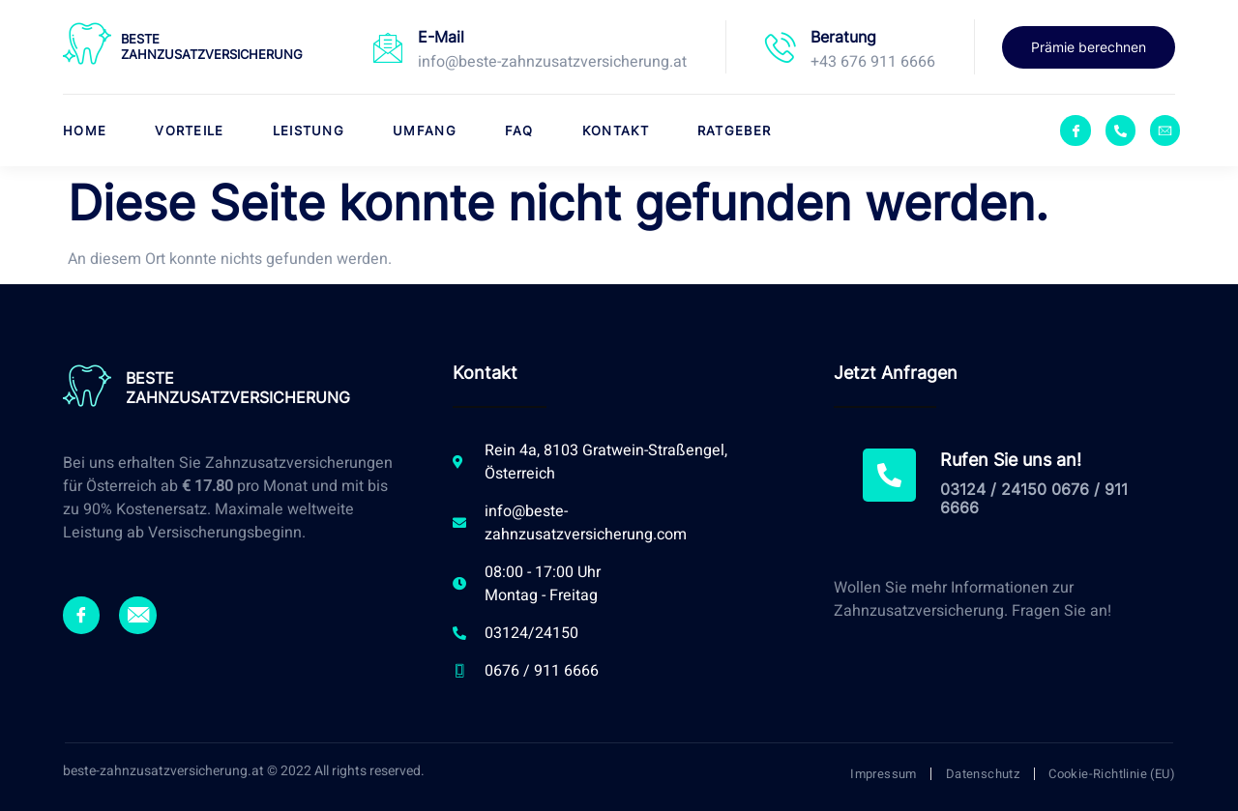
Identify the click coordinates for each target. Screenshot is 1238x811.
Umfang (425, 130)
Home (84, 130)
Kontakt (615, 130)
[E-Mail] (387, 47)
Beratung (843, 36)
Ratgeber (734, 130)
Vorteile (189, 130)
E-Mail (441, 36)
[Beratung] (780, 47)
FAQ (519, 130)
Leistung (308, 130)
